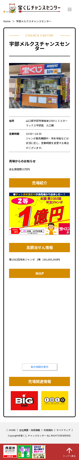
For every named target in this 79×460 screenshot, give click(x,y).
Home (6, 21)
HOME (12, 430)
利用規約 (48, 430)
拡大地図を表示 (39, 366)
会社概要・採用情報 (29, 430)
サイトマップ (63, 430)
